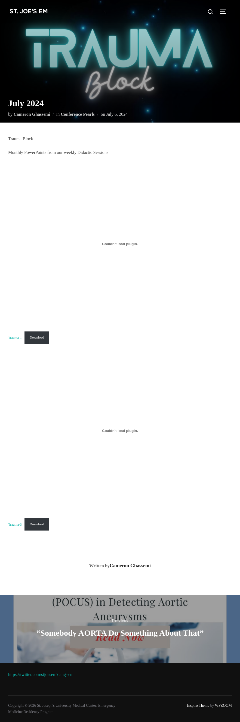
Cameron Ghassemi (32, 114)
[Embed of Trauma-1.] (120, 244)
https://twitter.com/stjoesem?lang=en (40, 674)
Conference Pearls (78, 114)
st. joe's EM (29, 11)
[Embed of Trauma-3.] (120, 430)
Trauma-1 (15, 337)
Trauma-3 (15, 524)
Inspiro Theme (198, 705)
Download (37, 337)
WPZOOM (223, 705)
